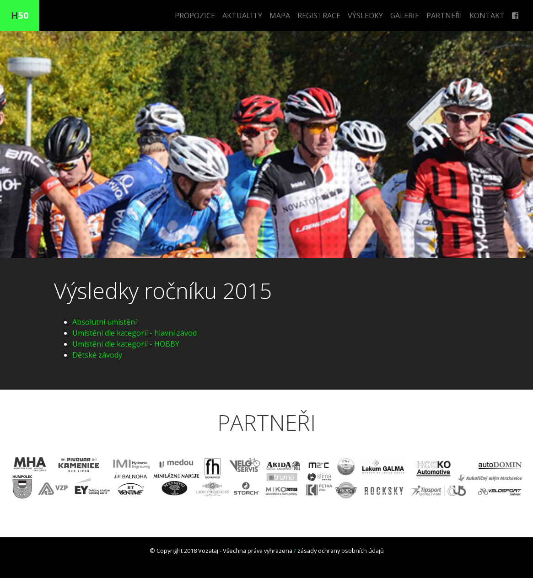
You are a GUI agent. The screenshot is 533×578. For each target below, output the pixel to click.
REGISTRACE (318, 16)
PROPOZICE (195, 16)
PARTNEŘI (444, 16)
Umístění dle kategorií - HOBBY (125, 344)
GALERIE (404, 16)
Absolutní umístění (104, 322)
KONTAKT (487, 16)
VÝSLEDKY (365, 16)
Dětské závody (97, 355)
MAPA (279, 16)
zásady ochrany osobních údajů (340, 550)
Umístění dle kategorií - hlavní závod (134, 333)
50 (19, 15)
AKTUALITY (242, 16)
